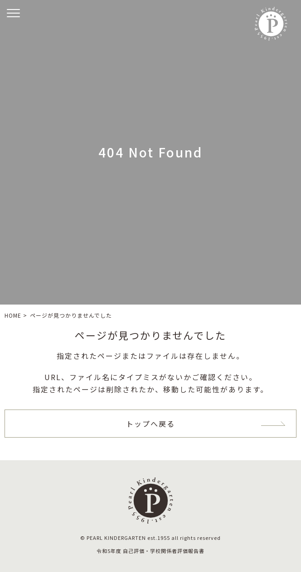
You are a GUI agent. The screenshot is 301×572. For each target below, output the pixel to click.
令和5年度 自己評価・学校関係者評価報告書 (150, 550)
